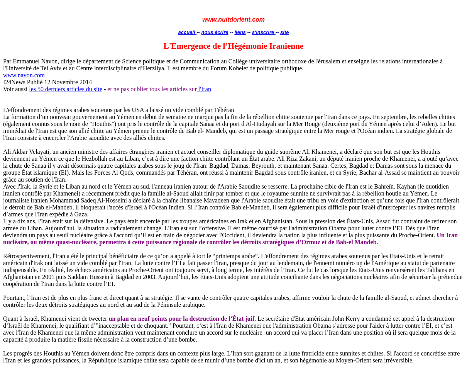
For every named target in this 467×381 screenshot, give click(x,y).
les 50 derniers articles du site (65, 89)
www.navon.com (24, 75)
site (284, 32)
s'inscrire (264, 32)
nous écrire (214, 32)
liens (240, 32)
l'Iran (204, 89)
